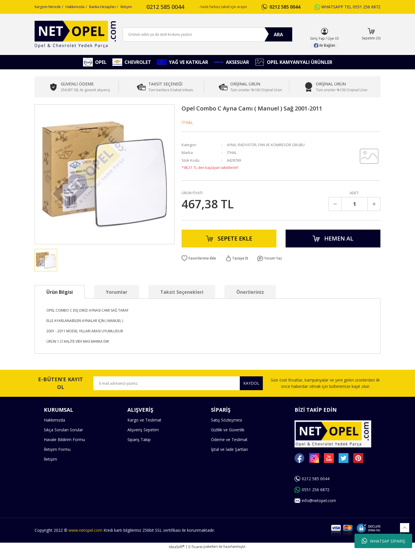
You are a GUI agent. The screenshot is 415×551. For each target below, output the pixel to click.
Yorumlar (116, 292)
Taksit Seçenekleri (181, 292)
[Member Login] (324, 31)
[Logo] (75, 34)
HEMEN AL (333, 238)
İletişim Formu (57, 449)
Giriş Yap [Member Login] (317, 38)
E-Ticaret (195, 546)
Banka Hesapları (102, 6)
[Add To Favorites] (199, 258)
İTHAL (187, 122)
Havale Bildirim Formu (64, 439)
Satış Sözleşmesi (226, 420)
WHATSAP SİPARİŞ (383, 541)
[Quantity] (354, 204)
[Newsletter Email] (178, 383)
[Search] (207, 34)
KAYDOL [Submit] (251, 383)
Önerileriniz (250, 292)
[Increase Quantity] (373, 204)
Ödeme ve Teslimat (229, 439)
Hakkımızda (74, 6)
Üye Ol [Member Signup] (333, 38)
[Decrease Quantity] (335, 204)
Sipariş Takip (139, 439)
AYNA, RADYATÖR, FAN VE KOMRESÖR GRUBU (266, 144)
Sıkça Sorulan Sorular (63, 429)
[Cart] (371, 34)
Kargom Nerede (48, 6)
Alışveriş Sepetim (143, 429)
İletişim (126, 6)
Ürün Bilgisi (59, 292)
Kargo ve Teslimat (144, 420)
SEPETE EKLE (229, 238)
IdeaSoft (176, 546)
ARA (278, 34)
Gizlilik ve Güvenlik (227, 429)
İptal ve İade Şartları (229, 449)
